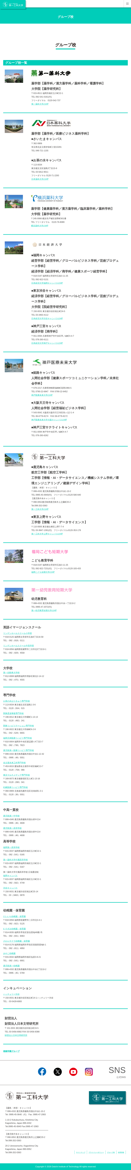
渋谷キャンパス (10, 888)
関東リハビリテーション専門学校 (18, 726)
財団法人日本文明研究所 (16, 1035)
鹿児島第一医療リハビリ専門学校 (18, 750)
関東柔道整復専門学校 (13, 713)
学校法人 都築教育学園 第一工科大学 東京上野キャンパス (107, 1097)
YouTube (73, 1079)
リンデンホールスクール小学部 (17, 633)
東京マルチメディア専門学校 (16, 775)
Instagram (89, 1079)
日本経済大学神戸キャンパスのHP (47, 343)
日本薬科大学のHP (39, 179)
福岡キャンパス (10, 876)
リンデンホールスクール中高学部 (18, 646)
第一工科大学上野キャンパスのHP (47, 534)
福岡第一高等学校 (11, 847)
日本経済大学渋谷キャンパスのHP (47, 318)
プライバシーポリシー (96, 1152)
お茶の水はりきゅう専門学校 (16, 701)
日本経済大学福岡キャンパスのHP (47, 283)
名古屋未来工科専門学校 (14, 763)
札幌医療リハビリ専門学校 (15, 787)
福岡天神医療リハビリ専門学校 (17, 738)
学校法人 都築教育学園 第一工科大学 (13, 4)
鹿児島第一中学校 (11, 816)
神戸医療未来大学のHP (42, 395)
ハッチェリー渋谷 (11, 994)
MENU (127, 3)
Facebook (42, 1079)
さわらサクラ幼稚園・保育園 (16, 941)
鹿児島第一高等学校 (12, 828)
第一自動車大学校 (11, 673)
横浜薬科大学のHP (39, 226)
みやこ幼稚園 (9, 953)
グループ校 (111, 1152)
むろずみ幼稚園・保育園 (14, 929)
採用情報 (121, 1152)
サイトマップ (80, 1152)
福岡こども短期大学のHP (43, 572)
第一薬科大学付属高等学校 (15, 860)
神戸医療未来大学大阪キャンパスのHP (49, 420)
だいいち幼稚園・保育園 (14, 916)
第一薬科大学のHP (39, 104)
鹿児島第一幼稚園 (11, 966)
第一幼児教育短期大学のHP (44, 610)
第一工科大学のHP (39, 509)
